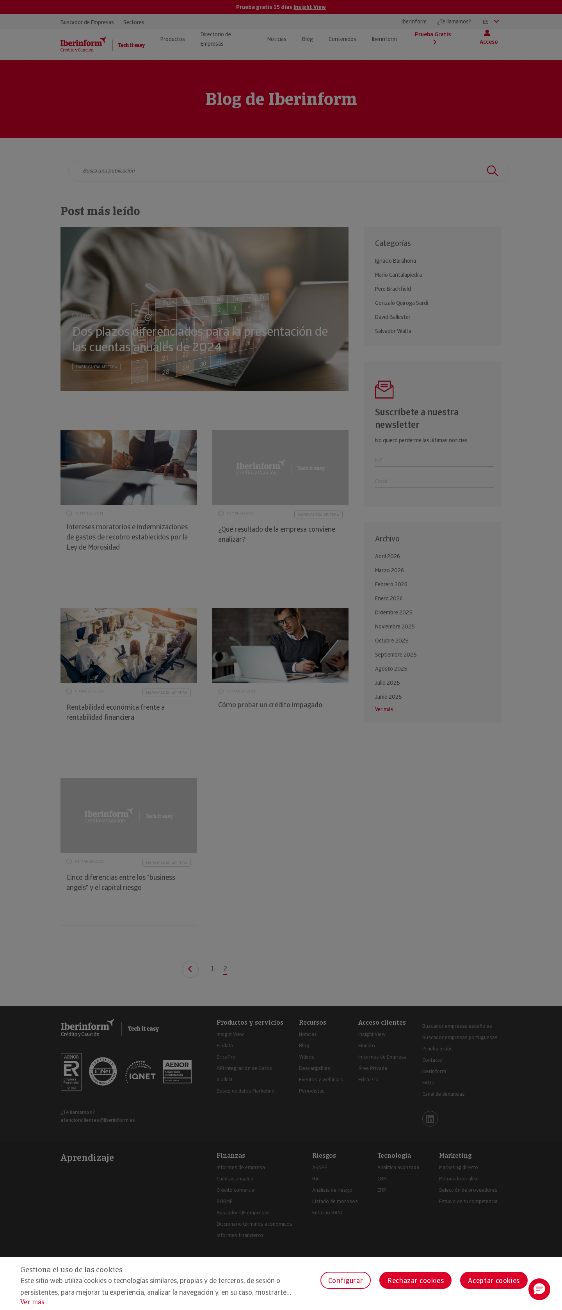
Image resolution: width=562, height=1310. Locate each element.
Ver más (32, 1302)
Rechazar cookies (415, 1280)
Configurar (345, 1280)
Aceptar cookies (494, 1280)
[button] (539, 1289)
